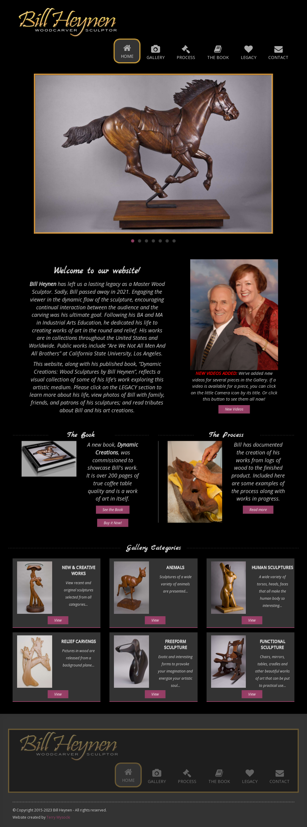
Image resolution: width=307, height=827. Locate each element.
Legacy (248, 52)
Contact (278, 52)
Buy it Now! (113, 520)
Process (186, 52)
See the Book (113, 507)
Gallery (156, 52)
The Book (218, 52)
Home (127, 51)
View (58, 620)
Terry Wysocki (58, 817)
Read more (258, 507)
